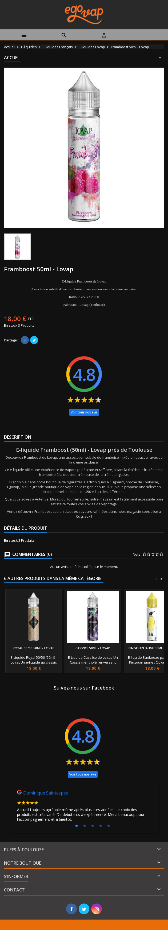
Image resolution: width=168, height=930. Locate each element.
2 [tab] (84, 826)
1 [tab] (76, 826)
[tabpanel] (84, 807)
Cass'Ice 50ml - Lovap (92, 648)
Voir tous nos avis (84, 412)
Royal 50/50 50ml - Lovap (33, 648)
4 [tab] (100, 826)
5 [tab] (108, 826)
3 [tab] (92, 826)
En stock (10, 325)
